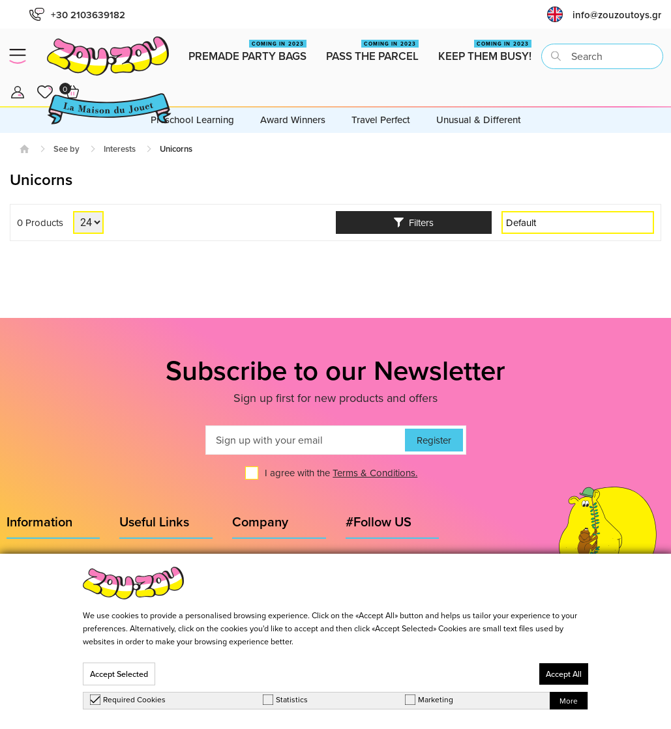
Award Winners (292, 119)
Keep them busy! (484, 52)
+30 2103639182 (77, 14)
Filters (414, 222)
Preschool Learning (192, 119)
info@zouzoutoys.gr (617, 14)
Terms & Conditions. (375, 472)
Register (434, 440)
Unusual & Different (478, 119)
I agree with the (341, 472)
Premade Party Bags (247, 52)
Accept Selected (119, 673)
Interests (120, 149)
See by (66, 149)
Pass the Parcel (372, 52)
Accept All (564, 673)
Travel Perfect (380, 119)
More (568, 700)
